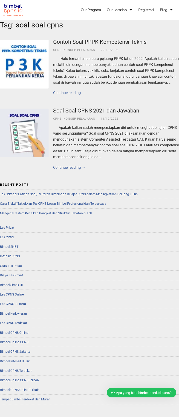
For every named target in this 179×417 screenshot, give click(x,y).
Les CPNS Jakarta (13, 304)
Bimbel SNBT (9, 246)
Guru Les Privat (11, 266)
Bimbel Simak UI (11, 285)
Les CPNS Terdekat (13, 323)
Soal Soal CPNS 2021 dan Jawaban (96, 110)
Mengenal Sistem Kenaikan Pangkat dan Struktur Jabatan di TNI (46, 213)
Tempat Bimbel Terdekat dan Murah (25, 399)
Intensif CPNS (10, 256)
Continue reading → (69, 93)
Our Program (91, 9)
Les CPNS (7, 237)
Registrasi (146, 9)
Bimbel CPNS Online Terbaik (19, 390)
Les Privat (7, 227)
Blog (166, 10)
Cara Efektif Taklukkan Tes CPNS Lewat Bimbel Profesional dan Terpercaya (53, 203)
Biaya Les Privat (11, 275)
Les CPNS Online (12, 294)
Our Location (120, 10)
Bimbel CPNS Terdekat (16, 371)
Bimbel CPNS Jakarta (15, 351)
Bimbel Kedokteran (13, 313)
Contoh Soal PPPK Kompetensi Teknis (100, 42)
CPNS (57, 50)
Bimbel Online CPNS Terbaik (19, 380)
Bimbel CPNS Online (14, 332)
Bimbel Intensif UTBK (15, 361)
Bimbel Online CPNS (14, 342)
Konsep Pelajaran (79, 50)
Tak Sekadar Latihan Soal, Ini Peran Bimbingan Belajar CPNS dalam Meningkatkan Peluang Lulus (69, 194)
